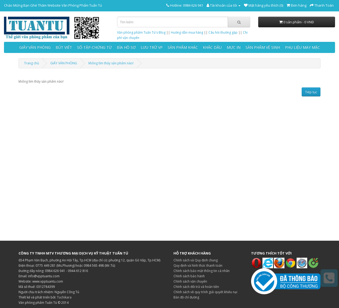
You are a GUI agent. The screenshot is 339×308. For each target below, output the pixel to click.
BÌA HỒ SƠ (126, 47)
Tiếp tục (311, 92)
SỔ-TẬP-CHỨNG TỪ (94, 47)
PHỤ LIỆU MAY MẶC (302, 47)
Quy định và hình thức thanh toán (197, 265)
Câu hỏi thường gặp (223, 32)
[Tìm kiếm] (239, 22)
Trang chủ (31, 63)
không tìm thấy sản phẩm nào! (110, 63)
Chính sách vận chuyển (190, 281)
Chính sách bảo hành (189, 276)
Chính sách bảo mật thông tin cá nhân (201, 271)
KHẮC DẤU (212, 47)
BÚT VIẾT (64, 47)
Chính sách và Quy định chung (195, 260)
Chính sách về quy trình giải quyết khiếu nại (205, 292)
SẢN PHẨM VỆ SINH (263, 47)
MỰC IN (233, 47)
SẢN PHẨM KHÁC (183, 47)
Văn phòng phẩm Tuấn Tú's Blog (141, 32)
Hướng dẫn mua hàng (187, 32)
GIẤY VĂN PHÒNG (35, 47)
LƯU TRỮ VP (152, 47)
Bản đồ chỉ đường (186, 297)
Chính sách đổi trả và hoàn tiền (196, 286)
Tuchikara (64, 297)
